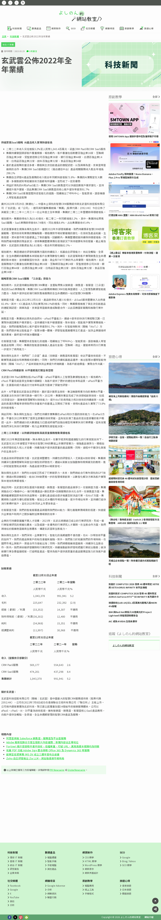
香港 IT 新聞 (16, 861)
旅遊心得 (125, 881)
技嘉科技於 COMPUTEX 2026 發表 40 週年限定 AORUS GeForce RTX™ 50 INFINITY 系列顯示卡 (134, 595)
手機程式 (89, 893)
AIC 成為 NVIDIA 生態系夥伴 (123, 621)
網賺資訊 (51, 893)
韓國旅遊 (126, 893)
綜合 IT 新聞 (8, 44)
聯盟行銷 (51, 897)
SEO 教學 (127, 865)
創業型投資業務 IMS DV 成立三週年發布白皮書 (32, 754)
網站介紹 (148, 917)
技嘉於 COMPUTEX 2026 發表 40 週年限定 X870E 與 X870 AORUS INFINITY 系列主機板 (134, 585)
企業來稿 (14, 872)
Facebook (15, 885)
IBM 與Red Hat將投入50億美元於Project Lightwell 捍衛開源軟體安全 (130, 613)
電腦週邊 (51, 857)
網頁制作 (87, 852)
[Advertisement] (53, 116)
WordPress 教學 (93, 865)
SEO (122, 852)
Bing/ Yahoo (129, 861)
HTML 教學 (91, 861)
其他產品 (51, 869)
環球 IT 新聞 (16, 857)
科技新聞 (14, 36)
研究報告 (14, 869)
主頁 (4, 36)
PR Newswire (57, 770)
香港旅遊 (126, 885)
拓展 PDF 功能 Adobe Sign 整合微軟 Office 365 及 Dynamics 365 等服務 (47, 750)
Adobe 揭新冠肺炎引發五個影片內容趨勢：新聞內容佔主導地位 (42, 742)
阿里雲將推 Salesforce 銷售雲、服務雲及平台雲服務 (36, 738)
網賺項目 (50, 881)
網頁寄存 (89, 869)
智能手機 (51, 861)
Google (126, 857)
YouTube (14, 897)
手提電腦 (51, 865)
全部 (155, 97)
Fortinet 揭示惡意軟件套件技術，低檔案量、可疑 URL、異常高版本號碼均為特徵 (52, 746)
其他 (12, 901)
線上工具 (89, 889)
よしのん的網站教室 (123, 645)
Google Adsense (56, 885)
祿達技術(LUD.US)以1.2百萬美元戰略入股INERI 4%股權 (133, 604)
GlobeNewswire (76, 770)
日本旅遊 (126, 889)
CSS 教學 (89, 857)
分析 (12, 905)
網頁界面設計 (91, 872)
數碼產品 (50, 852)
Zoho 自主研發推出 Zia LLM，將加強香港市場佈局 (35, 758)
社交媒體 (13, 881)
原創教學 (87, 881)
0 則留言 (33, 51)
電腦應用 (89, 885)
